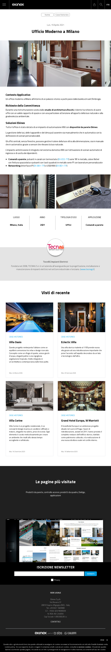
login (94, 4)
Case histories (62, 14)
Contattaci (56, 621)
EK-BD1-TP (61, 165)
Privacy (57, 579)
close (102, 640)
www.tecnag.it (87, 269)
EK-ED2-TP (63, 159)
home (47, 14)
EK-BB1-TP (39, 165)
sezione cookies (84, 647)
